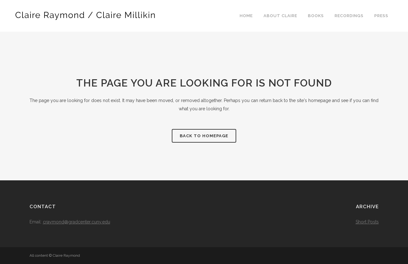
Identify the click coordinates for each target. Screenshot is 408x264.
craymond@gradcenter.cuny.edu (76, 221)
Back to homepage (204, 135)
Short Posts (367, 221)
